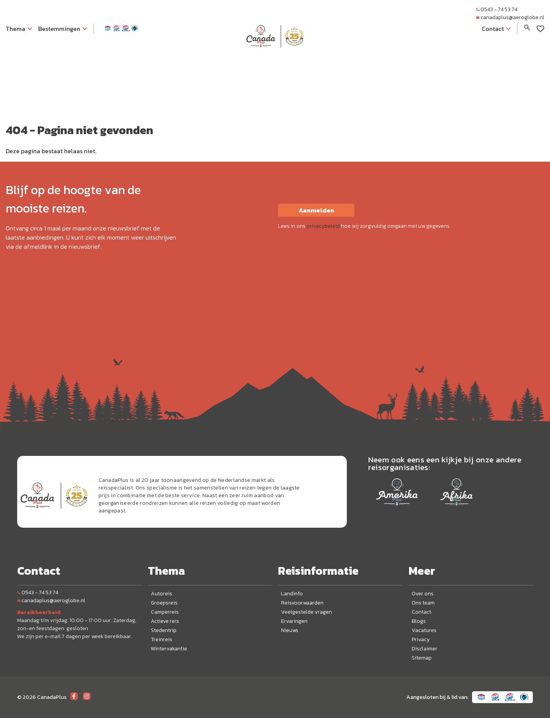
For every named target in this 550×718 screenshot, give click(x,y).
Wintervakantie (169, 649)
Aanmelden (316, 210)
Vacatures (424, 630)
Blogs (419, 621)
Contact (421, 612)
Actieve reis (165, 621)
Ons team (423, 603)
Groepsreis (164, 603)
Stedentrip (163, 630)
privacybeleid (323, 226)
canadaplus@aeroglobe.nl (510, 17)
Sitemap (422, 658)
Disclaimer (424, 649)
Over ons (423, 594)
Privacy (421, 639)
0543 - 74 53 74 (496, 9)
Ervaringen (294, 621)
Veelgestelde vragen (306, 612)
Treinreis (161, 639)
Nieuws (289, 630)
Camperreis (165, 612)
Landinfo (292, 594)
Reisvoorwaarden (302, 603)
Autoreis (161, 594)
